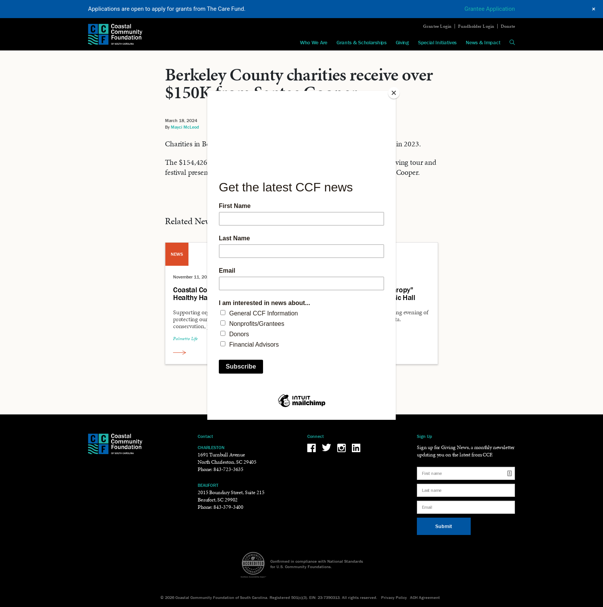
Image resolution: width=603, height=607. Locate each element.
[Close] (394, 93)
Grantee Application (490, 8)
